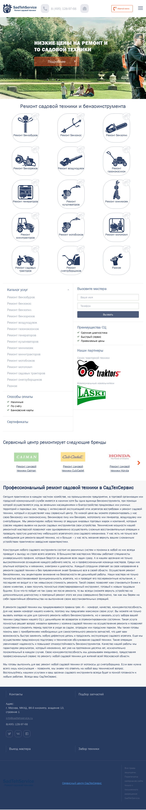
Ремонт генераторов (21, 335)
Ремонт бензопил (19, 310)
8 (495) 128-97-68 (63, 8)
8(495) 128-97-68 (17, 724)
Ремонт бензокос (19, 303)
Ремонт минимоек (20, 348)
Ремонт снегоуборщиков (24, 379)
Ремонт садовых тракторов (26, 373)
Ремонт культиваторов (22, 341)
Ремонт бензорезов (21, 316)
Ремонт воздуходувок (22, 322)
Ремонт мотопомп (19, 367)
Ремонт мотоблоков (21, 360)
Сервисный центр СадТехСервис (82, 783)
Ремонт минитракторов (23, 354)
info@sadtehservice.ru (19, 718)
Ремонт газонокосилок (23, 329)
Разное (12, 386)
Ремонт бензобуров (21, 297)
